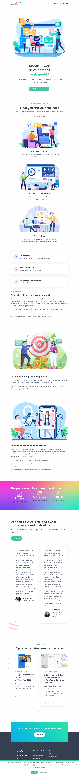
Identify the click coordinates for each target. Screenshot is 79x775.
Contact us (16, 538)
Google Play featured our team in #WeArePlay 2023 (24, 677)
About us (52, 753)
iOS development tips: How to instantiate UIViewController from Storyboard (54, 679)
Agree (34, 772)
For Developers (51, 671)
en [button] (54, 3)
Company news (22, 671)
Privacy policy (43, 772)
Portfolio (51, 750)
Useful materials (54, 756)
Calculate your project (39, 89)
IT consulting (37, 758)
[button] (37, 629)
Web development (38, 755)
